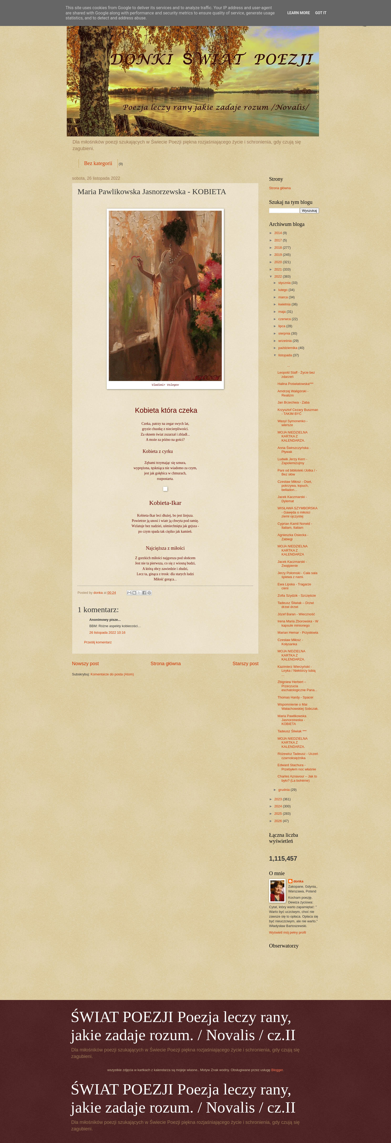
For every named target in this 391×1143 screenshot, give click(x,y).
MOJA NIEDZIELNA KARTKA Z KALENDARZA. (292, 436)
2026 (278, 821)
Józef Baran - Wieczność (296, 614)
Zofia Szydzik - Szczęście (296, 595)
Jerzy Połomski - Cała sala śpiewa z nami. (297, 575)
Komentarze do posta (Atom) (112, 674)
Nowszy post (85, 663)
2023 (278, 799)
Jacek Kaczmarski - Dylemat (292, 499)
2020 (278, 262)
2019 (278, 255)
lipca (282, 326)
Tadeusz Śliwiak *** (291, 731)
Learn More (298, 13)
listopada (285, 355)
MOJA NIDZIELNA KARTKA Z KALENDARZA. (291, 655)
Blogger (277, 1070)
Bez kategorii (98, 163)
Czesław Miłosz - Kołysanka (290, 642)
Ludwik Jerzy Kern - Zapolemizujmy (292, 461)
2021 (278, 269)
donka (298, 881)
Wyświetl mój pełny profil (287, 932)
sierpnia (284, 333)
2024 (278, 806)
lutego (283, 290)
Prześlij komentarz (98, 642)
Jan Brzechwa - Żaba (293, 402)
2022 (278, 276)
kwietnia (284, 304)
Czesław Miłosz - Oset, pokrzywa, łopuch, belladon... (294, 486)
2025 (278, 814)
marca (283, 297)
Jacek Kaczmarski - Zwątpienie (292, 564)
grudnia (284, 790)
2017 (278, 240)
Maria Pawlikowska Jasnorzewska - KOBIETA (291, 720)
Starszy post (246, 663)
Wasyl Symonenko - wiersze (292, 423)
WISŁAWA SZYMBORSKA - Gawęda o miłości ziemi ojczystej (297, 512)
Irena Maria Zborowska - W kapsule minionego (297, 623)
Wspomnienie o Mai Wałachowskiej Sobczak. (297, 706)
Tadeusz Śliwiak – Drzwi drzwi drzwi (295, 605)
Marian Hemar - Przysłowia (297, 632)
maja (282, 312)
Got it (320, 13)
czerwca (285, 319)
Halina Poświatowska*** (295, 384)
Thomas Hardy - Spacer (295, 697)
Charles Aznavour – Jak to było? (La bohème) (297, 778)
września (285, 341)
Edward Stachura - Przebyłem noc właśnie (296, 767)
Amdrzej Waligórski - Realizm (292, 393)
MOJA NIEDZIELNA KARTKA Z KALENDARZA (292, 550)
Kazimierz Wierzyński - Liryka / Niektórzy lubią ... (296, 671)
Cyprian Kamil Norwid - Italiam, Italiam (294, 526)
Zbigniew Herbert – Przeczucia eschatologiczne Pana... (297, 686)
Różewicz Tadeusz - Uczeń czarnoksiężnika (297, 756)
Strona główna (166, 663)
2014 (278, 233)
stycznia (284, 283)
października (288, 348)
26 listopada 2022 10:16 (107, 632)
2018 (278, 248)
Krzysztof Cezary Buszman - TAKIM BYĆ (297, 412)
